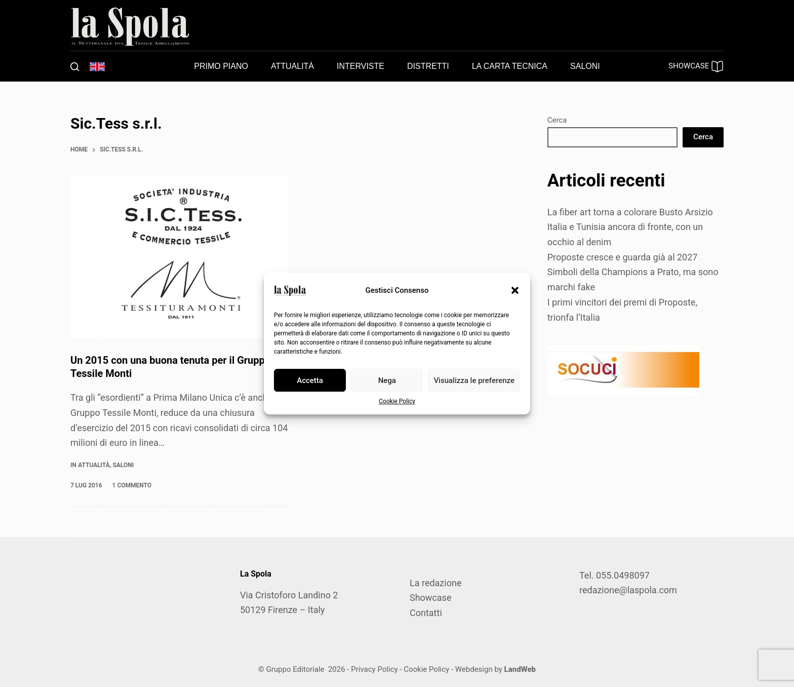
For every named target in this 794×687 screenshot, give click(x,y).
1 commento (132, 485)
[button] (515, 290)
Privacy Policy (374, 669)
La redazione (435, 583)
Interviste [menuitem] (360, 66)
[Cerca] (74, 66)
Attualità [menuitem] (292, 66)
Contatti (426, 612)
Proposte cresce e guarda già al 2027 (622, 257)
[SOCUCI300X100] (623, 369)
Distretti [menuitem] (428, 66)
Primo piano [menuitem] (221, 66)
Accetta (310, 380)
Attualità (93, 465)
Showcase (430, 597)
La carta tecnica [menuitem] (509, 66)
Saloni (123, 465)
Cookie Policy (397, 401)
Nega (387, 380)
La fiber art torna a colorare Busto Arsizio (630, 212)
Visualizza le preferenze (473, 380)
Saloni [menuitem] (585, 66)
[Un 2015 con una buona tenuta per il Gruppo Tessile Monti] (179, 257)
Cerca (557, 120)
